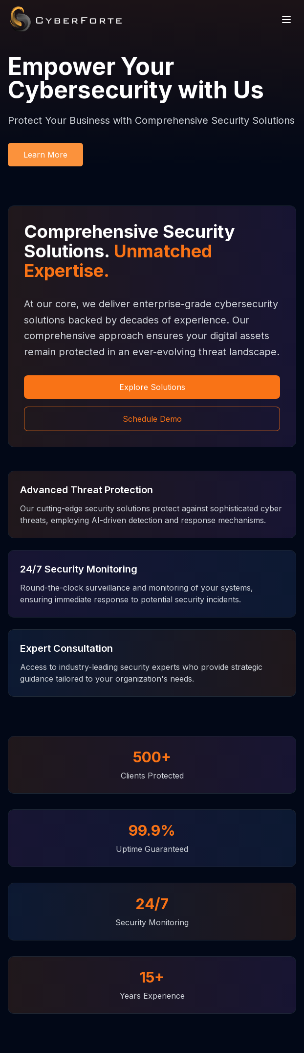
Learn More (45, 155)
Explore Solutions (152, 387)
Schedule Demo (152, 419)
